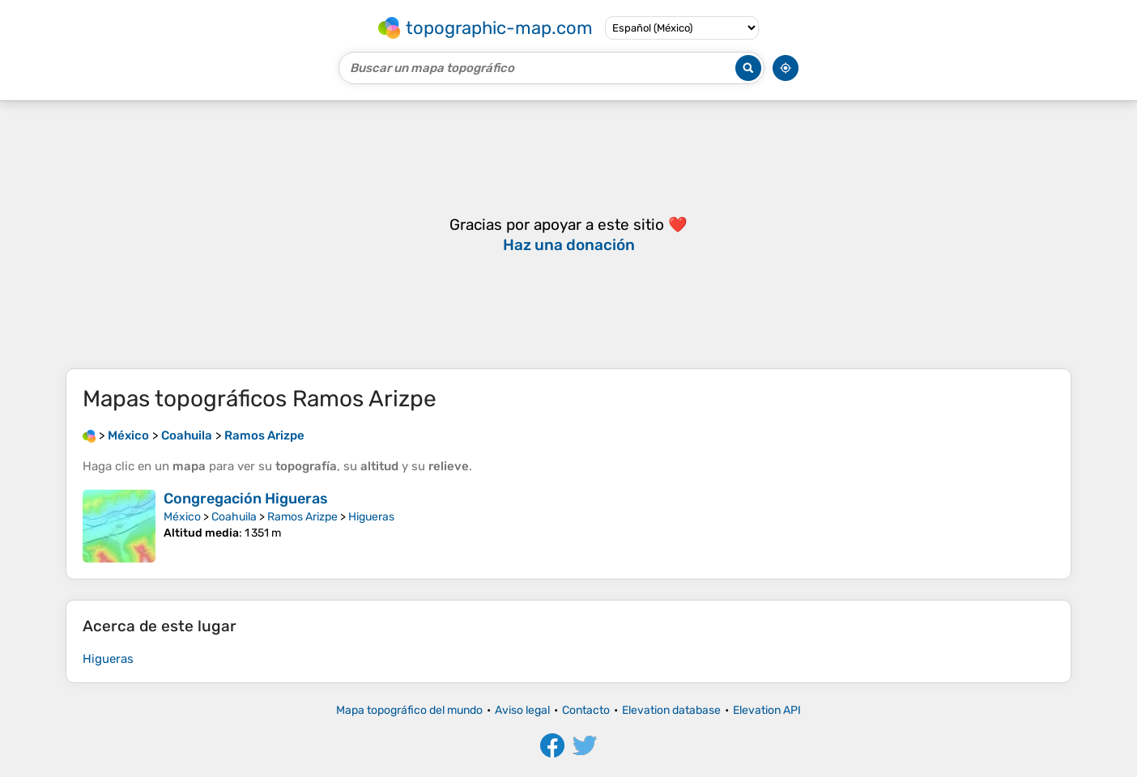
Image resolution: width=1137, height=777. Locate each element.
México (182, 517)
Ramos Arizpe (302, 517)
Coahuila (234, 517)
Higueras (371, 517)
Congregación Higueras (246, 498)
